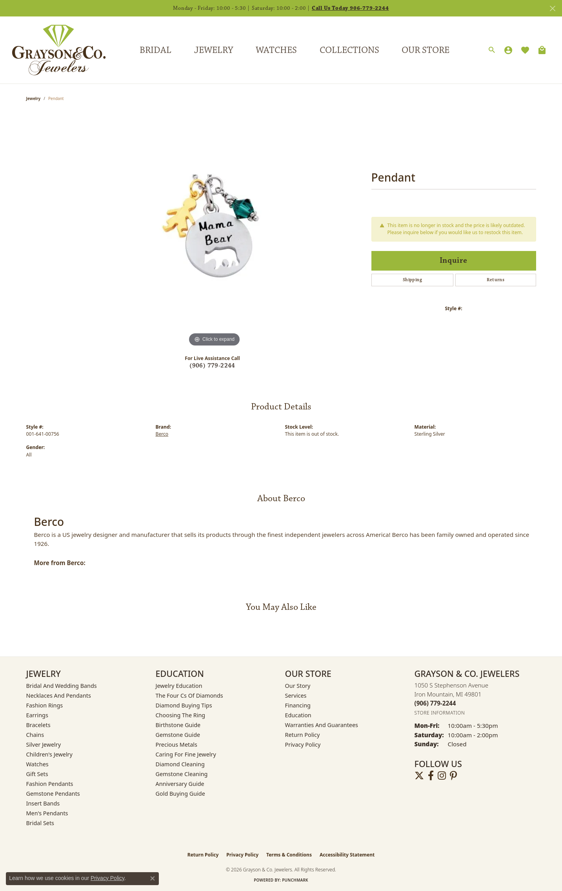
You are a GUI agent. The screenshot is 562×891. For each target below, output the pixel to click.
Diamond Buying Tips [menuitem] (184, 705)
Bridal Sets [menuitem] (40, 823)
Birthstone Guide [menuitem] (178, 725)
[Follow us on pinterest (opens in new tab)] (453, 775)
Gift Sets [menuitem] (37, 774)
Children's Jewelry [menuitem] (49, 754)
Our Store (425, 50)
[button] (491, 50)
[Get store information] (440, 712)
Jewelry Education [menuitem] (179, 685)
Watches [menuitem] (37, 764)
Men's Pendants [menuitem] (47, 813)
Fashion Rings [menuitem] (44, 705)
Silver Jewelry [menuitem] (43, 744)
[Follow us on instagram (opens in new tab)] (442, 775)
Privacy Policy (303, 744)
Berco (162, 434)
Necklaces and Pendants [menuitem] (58, 695)
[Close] (552, 8)
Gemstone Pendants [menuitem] (53, 793)
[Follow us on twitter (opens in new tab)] (419, 775)
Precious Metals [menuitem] (176, 744)
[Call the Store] (435, 703)
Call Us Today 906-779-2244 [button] (350, 8)
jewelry (33, 98)
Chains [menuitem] (35, 734)
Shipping (412, 280)
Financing (298, 705)
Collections (349, 50)
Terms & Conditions (289, 854)
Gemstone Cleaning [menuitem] (182, 774)
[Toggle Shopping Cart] (542, 50)
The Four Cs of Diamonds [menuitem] (189, 695)
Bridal (155, 50)
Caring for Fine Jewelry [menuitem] (186, 754)
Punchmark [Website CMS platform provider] (295, 880)
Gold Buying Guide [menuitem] (180, 793)
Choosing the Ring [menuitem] (181, 715)
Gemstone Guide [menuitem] (178, 734)
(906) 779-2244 (212, 365)
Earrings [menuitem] (37, 715)
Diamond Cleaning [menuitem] (180, 764)
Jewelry (213, 50)
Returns (495, 280)
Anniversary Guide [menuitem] (180, 783)
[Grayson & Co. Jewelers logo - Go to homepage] (53, 49)
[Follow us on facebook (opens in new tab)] (431, 775)
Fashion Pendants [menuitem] (49, 783)
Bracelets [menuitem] (38, 725)
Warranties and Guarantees (321, 725)
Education (298, 715)
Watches (276, 50)
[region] (214, 231)
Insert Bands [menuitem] (43, 803)
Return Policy (302, 734)
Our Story (298, 685)
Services (296, 695)
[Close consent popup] (152, 878)
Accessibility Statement (347, 854)
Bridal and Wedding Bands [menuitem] (61, 685)
